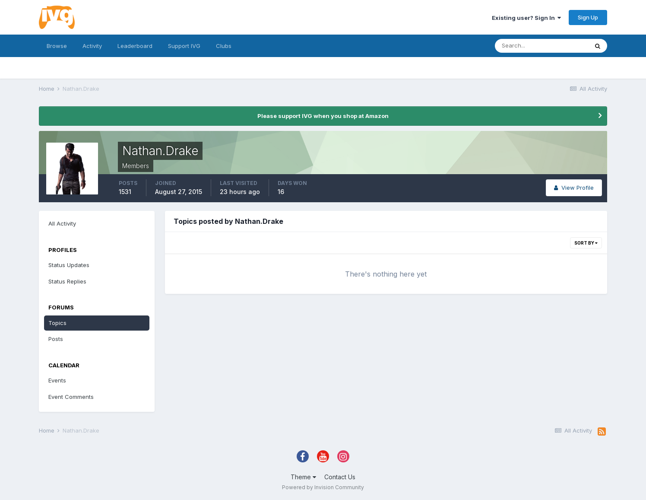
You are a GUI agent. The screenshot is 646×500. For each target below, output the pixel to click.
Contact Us (339, 477)
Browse (57, 45)
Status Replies (67, 281)
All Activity (62, 223)
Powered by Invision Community (323, 487)
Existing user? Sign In (526, 17)
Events (57, 380)
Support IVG (184, 45)
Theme (303, 477)
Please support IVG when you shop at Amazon (323, 115)
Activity (92, 45)
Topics (57, 322)
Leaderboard (134, 45)
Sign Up (588, 17)
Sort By (586, 242)
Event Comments (71, 396)
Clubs (223, 45)
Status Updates (68, 264)
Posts (55, 338)
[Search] (541, 46)
